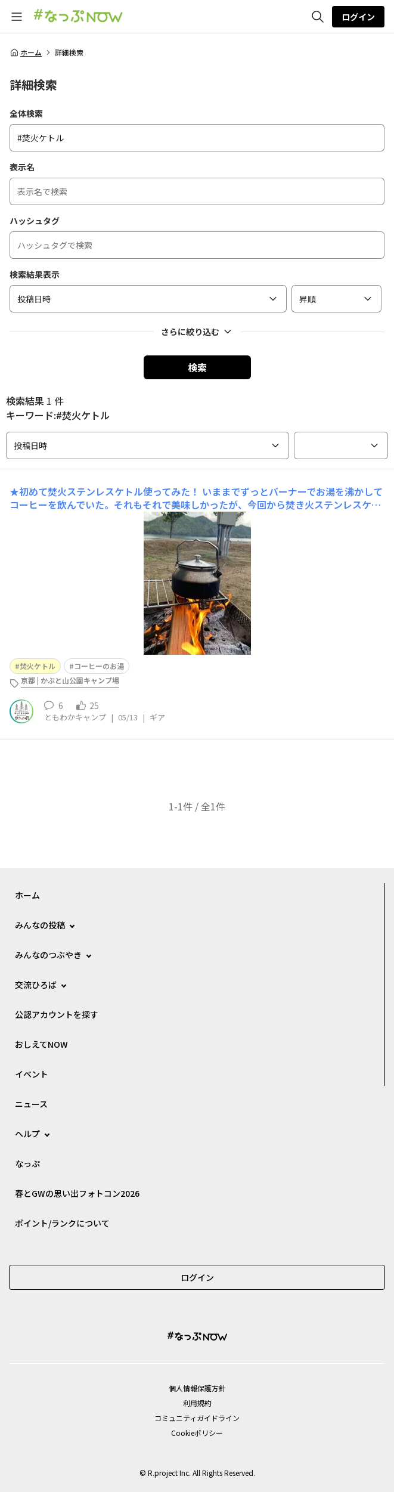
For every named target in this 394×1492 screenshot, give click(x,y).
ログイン (358, 17)
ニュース (31, 1104)
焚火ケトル (37, 666)
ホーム (26, 52)
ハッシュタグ (35, 221)
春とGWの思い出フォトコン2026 (77, 1193)
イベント (31, 1074)
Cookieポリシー (197, 1433)
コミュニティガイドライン (197, 1418)
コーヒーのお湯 (99, 666)
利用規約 (197, 1403)
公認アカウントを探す (56, 1014)
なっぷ (27, 1163)
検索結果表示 (35, 274)
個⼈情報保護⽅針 (197, 1388)
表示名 (22, 167)
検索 (197, 367)
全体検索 (26, 113)
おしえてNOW (41, 1044)
